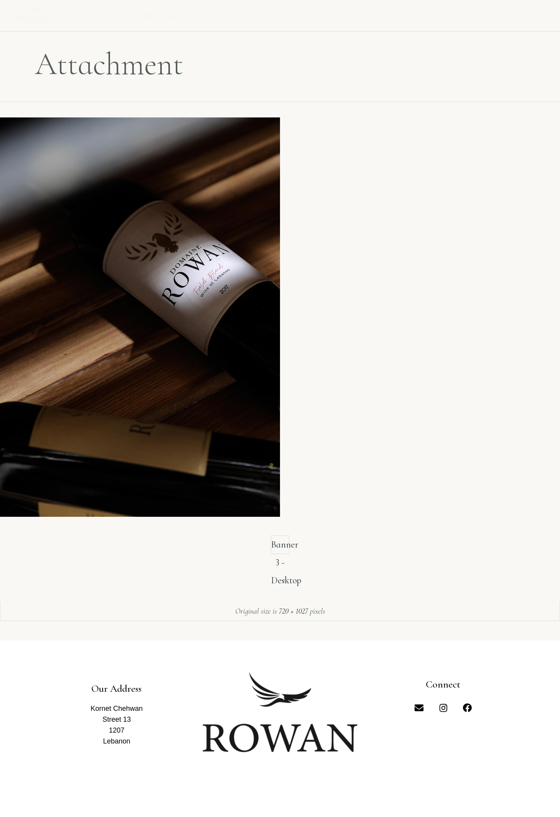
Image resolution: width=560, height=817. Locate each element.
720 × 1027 (293, 611)
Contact (356, 16)
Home (143, 16)
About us (190, 16)
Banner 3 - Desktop (280, 546)
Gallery (304, 16)
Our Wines (248, 16)
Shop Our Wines (425, 16)
